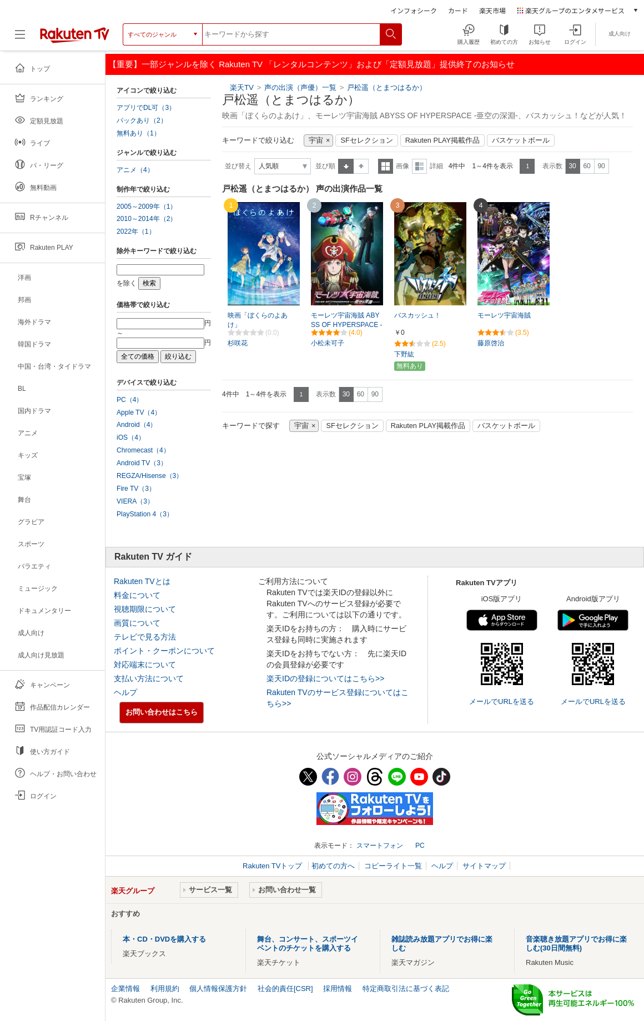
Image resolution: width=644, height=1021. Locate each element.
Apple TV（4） (139, 412)
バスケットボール (521, 140)
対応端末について (145, 664)
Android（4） (137, 425)
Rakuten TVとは (142, 581)
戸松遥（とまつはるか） (386, 87)
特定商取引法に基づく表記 (406, 988)
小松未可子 (327, 343)
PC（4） (130, 400)
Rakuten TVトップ (273, 866)
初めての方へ (333, 866)
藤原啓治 (490, 343)
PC (420, 845)
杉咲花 (238, 343)
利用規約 (164, 988)
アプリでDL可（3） (146, 108)
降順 (361, 166)
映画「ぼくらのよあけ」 (258, 320)
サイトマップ (484, 866)
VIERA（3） (135, 501)
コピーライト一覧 (393, 866)
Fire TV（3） (136, 488)
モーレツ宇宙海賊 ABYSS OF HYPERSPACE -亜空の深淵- (347, 324)
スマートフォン (379, 845)
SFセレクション (366, 140)
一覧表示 (385, 166)
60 (586, 166)
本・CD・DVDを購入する (164, 939)
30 (572, 166)
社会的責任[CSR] (285, 988)
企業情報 (125, 988)
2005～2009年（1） (147, 206)
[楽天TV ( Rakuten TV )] (74, 38)
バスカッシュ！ (417, 315)
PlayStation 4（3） (145, 514)
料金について (137, 595)
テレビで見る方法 (145, 636)
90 (601, 166)
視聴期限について (145, 609)
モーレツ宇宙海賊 (504, 315)
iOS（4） (131, 437)
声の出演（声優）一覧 (300, 87)
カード (458, 10)
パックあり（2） (142, 120)
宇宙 (316, 140)
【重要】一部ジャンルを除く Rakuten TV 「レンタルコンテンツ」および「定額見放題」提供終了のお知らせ (311, 64)
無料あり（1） (138, 133)
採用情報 (337, 988)
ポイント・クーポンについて (164, 650)
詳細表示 (419, 166)
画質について (137, 622)
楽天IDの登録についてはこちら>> (325, 678)
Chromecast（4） (143, 450)
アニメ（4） (135, 170)
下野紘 (404, 354)
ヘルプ (125, 692)
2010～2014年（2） (147, 219)
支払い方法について (149, 678)
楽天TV (242, 87)
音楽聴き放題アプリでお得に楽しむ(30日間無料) (576, 943)
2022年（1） (136, 231)
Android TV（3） (142, 463)
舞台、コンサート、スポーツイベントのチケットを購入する (307, 943)
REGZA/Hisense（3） (150, 476)
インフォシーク (413, 10)
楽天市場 (492, 10)
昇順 (346, 166)
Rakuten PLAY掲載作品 (442, 140)
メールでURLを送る (501, 701)
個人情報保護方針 (218, 988)
